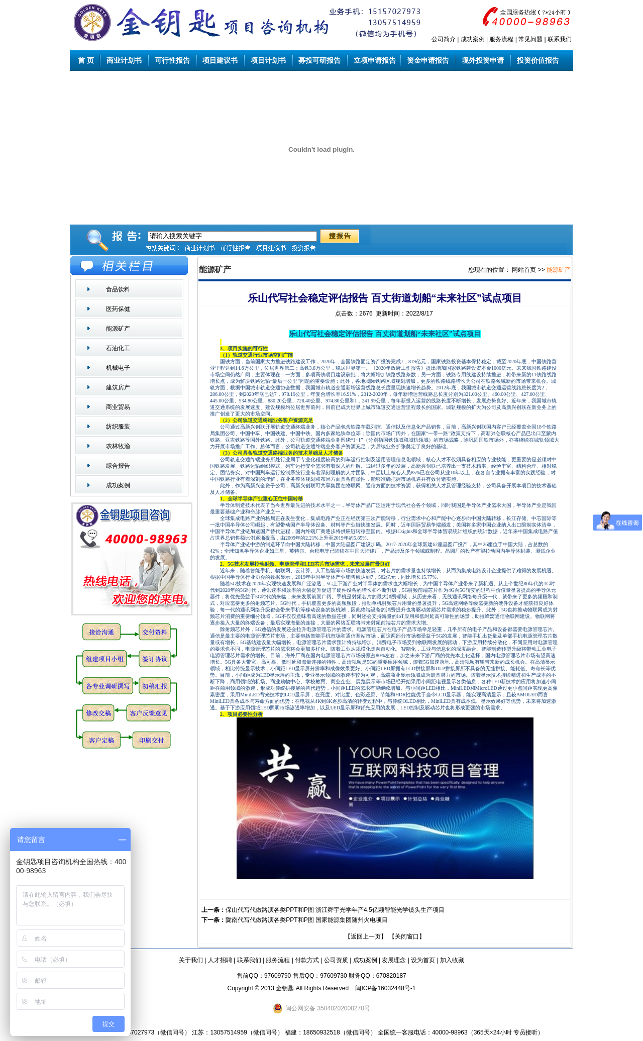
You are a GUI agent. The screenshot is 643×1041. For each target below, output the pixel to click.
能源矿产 (118, 328)
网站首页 (524, 269)
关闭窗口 (407, 936)
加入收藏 (452, 960)
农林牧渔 (118, 446)
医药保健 (118, 309)
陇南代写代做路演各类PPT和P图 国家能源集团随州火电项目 (307, 919)
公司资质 (336, 960)
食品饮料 (118, 289)
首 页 (85, 60)
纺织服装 (118, 426)
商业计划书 (124, 60)
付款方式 (307, 960)
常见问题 (530, 39)
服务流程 (501, 39)
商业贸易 (118, 406)
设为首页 (423, 960)
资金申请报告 (428, 60)
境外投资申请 (483, 60)
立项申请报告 (374, 60)
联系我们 (560, 39)
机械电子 (118, 367)
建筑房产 (118, 387)
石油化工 (118, 348)
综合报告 (118, 465)
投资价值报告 (538, 60)
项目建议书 (220, 60)
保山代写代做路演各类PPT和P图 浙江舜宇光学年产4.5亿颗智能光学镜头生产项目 (335, 909)
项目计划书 (268, 60)
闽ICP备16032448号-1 (385, 988)
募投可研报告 (320, 60)
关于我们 (191, 960)
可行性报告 (172, 60)
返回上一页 (366, 936)
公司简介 (444, 39)
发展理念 (394, 960)
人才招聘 (220, 960)
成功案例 (473, 39)
